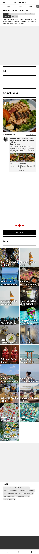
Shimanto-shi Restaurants (26, 493)
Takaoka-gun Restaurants (10, 493)
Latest (8, 6)
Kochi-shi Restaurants (24, 496)
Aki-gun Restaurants (23, 487)
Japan (15, 14)
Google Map (21, 170)
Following (19, 6)
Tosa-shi (32, 14)
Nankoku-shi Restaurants (10, 490)
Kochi (26, 14)
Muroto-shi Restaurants (10, 496)
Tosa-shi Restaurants (9, 499)
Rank (30, 6)
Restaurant (15, 16)
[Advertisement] (19, 45)
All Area (6, 14)
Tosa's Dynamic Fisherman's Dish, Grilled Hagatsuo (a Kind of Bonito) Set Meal (22, 141)
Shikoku (21, 14)
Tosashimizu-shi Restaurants (26, 490)
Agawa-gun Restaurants (10, 487)
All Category (7, 16)
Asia (11, 14)
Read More (19, 233)
